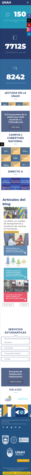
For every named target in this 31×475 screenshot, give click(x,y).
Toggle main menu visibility (28, 2)
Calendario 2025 (9, 473)
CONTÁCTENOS (23, 460)
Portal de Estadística (22, 473)
